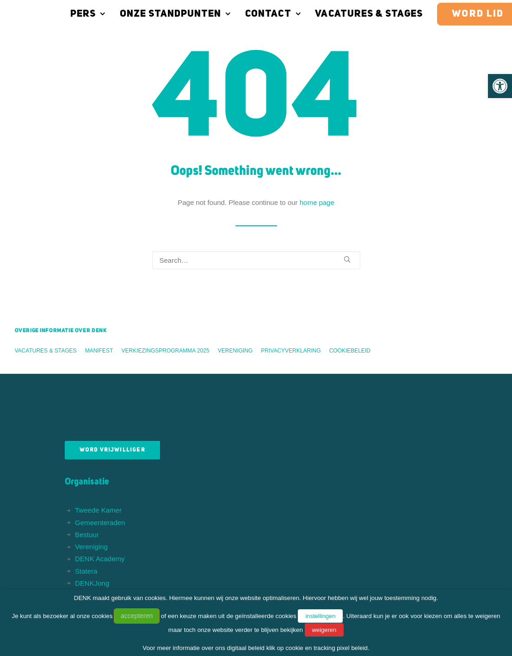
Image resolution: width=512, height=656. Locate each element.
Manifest (99, 350)
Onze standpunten (153, 14)
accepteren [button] (137, 615)
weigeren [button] (324, 629)
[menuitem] (69, 14)
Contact (250, 14)
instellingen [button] (320, 616)
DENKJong (92, 583)
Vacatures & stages (347, 14)
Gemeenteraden (100, 522)
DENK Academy (100, 559)
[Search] (256, 260)
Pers (65, 14)
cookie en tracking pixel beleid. (327, 647)
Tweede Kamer (98, 510)
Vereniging (235, 350)
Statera (86, 571)
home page (317, 202)
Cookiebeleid (349, 350)
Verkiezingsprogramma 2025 (166, 350)
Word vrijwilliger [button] (112, 450)
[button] (500, 86)
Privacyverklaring (291, 350)
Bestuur (87, 534)
